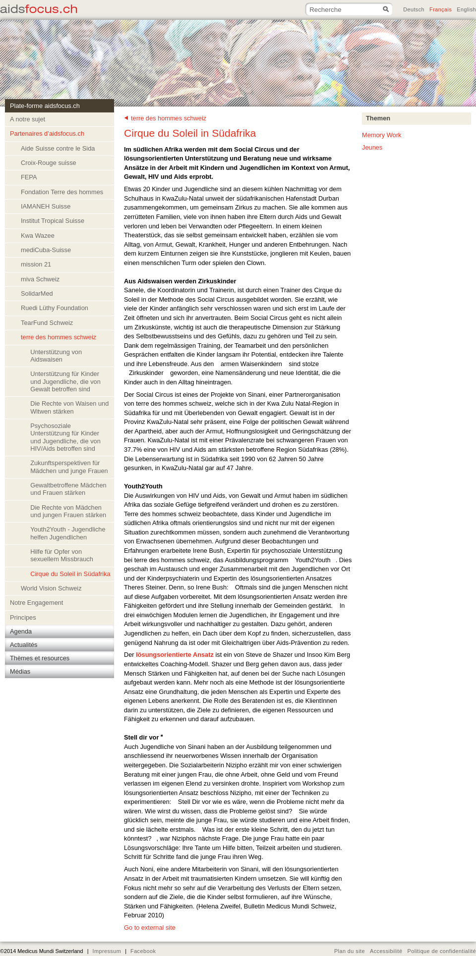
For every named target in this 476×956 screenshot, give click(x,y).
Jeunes (372, 147)
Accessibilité (386, 951)
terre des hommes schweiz (168, 118)
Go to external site (150, 927)
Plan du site (349, 951)
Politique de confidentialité (441, 951)
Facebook (143, 951)
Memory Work (381, 135)
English (466, 9)
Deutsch (413, 9)
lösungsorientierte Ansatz (175, 654)
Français (440, 9)
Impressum (106, 951)
